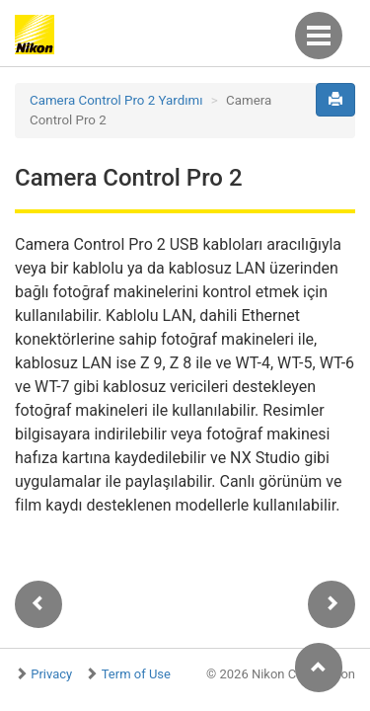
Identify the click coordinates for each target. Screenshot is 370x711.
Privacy (51, 674)
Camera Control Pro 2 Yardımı (116, 100)
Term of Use (136, 674)
